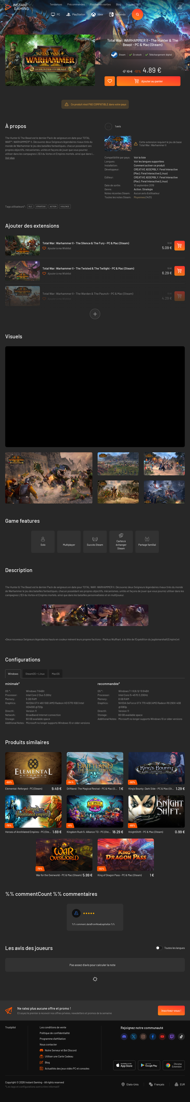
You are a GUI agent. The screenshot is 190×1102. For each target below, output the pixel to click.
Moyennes (140, 197)
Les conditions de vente (53, 1027)
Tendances (56, 4)
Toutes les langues (170, 948)
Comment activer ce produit (149, 165)
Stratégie (147, 189)
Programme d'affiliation (53, 1038)
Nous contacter (48, 1044)
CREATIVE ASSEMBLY (146, 169)
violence (65, 206)
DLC (30, 206)
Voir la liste (140, 157)
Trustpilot (10, 1027)
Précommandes (76, 4)
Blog (118, 4)
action (53, 206)
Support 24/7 (133, 4)
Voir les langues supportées (149, 161)
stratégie (41, 206)
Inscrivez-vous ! (171, 1010)
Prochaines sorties (100, 4)
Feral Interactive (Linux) (154, 173)
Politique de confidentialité (55, 1033)
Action (137, 189)
